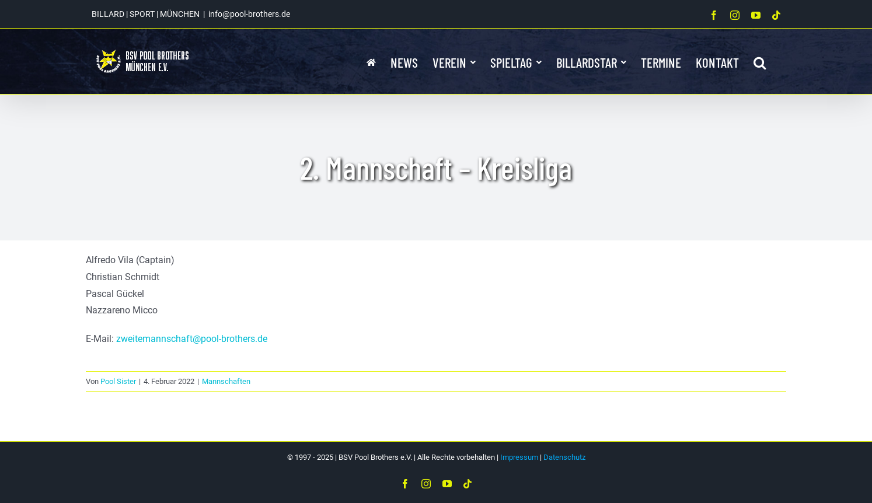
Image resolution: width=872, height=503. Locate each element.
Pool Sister (118, 381)
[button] (760, 61)
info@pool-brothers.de (249, 14)
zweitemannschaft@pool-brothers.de (191, 338)
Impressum (519, 457)
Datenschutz (564, 457)
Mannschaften (226, 381)
